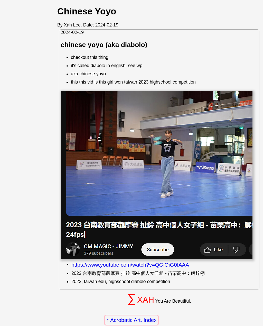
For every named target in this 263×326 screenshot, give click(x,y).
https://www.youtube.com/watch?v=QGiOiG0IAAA (130, 265)
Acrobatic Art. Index (133, 320)
